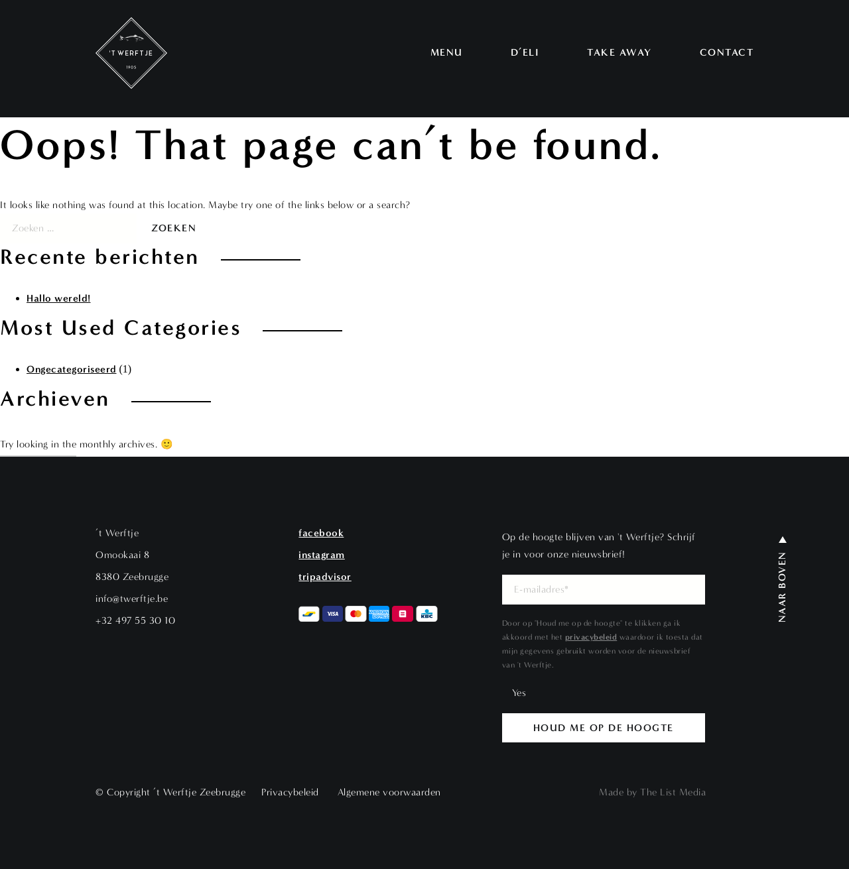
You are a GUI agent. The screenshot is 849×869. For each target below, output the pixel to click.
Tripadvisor (325, 577)
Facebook (321, 533)
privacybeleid (591, 637)
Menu (446, 53)
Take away (619, 53)
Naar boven (782, 586)
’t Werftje (117, 533)
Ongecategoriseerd (72, 369)
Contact (727, 53)
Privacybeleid (290, 792)
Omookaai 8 (122, 555)
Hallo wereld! (59, 298)
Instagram (321, 555)
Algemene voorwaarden (389, 792)
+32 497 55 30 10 (135, 620)
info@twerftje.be (132, 599)
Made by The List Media (652, 792)
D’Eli (525, 53)
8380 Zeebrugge (132, 577)
